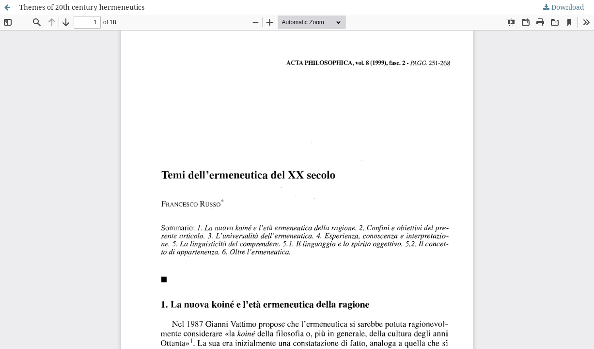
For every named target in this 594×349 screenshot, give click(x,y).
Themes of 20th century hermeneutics (81, 7)
